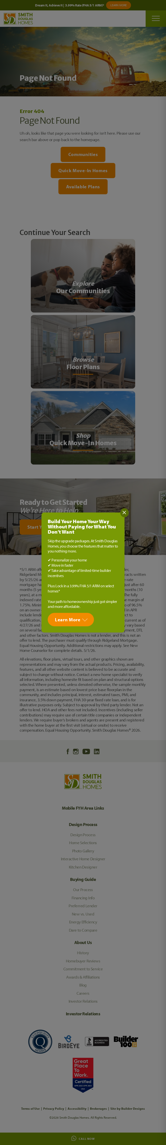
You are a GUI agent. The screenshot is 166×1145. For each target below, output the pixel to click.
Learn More (68, 620)
